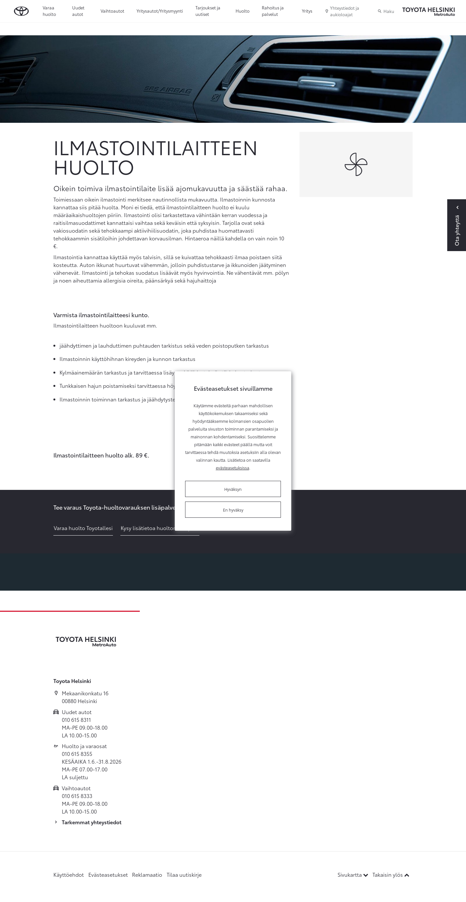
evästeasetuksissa (232, 467)
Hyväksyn (233, 489)
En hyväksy (233, 510)
